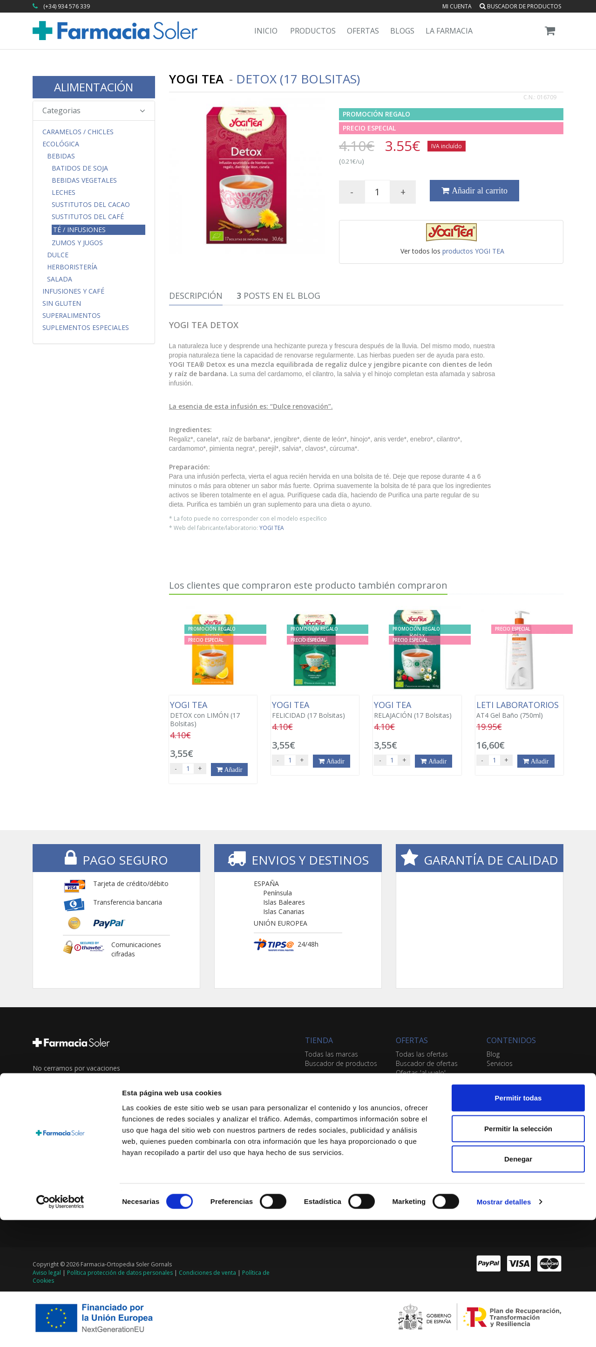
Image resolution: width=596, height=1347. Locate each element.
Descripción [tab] (196, 295)
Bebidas (61, 156)
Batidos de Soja (80, 168)
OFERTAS (412, 1040)
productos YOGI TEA (473, 251)
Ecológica (60, 144)
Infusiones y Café (73, 291)
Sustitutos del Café (88, 217)
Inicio (266, 31)
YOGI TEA (271, 527)
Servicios (500, 1063)
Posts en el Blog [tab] (278, 295)
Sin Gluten (61, 303)
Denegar (518, 1286)
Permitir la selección (518, 1255)
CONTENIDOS (511, 1040)
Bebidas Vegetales (84, 180)
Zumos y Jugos (77, 243)
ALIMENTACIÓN (93, 87)
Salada (59, 279)
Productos (313, 31)
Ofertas (363, 31)
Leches (63, 192)
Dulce (57, 255)
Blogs (402, 31)
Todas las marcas (331, 1054)
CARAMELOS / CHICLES (78, 132)
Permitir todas (518, 1225)
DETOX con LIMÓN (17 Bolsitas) (213, 714)
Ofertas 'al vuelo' (421, 1072)
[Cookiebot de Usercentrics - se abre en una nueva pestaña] (60, 1329)
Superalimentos (71, 315)
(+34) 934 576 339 (66, 6)
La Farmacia (449, 31)
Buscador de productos (520, 6)
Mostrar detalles (504, 1329)
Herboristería (72, 267)
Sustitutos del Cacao (91, 204)
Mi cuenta (457, 6)
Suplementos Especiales (85, 327)
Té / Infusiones (79, 229)
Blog (493, 1054)
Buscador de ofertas (427, 1063)
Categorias (93, 110)
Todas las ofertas (422, 1054)
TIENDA (319, 1040)
